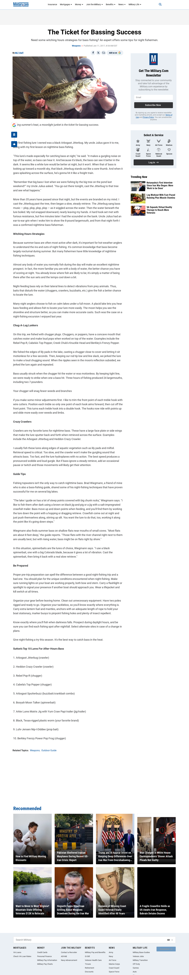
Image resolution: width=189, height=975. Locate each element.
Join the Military (94, 4)
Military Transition (140, 960)
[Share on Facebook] (93, 52)
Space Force (114, 972)
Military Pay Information (47, 960)
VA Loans (17, 952)
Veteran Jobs (138, 956)
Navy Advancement (69, 960)
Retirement (89, 968)
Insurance (52, 4)
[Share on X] (98, 52)
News (122, 4)
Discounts (89, 972)
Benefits (110, 4)
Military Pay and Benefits (95, 952)
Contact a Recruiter (69, 952)
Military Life (135, 4)
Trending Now (139, 176)
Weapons (76, 46)
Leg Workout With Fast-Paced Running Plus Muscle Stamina (161, 196)
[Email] (103, 52)
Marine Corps (114, 964)
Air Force (112, 960)
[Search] (159, 4)
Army (111, 952)
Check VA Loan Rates (22, 956)
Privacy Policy (148, 117)
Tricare (88, 964)
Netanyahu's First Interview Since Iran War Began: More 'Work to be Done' (160, 185)
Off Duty (136, 964)
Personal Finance (44, 956)
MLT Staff (19, 53)
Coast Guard (114, 968)
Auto (135, 972)
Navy (111, 956)
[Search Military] (89, 940)
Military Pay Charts (45, 964)
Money (79, 4)
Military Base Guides (141, 952)
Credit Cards (42, 952)
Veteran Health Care (93, 960)
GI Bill (87, 956)
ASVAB (64, 956)
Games (136, 968)
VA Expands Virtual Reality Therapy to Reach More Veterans (159, 210)
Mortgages (66, 4)
